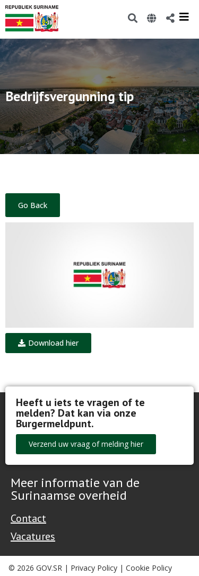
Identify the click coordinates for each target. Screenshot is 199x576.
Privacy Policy (94, 568)
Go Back (32, 205)
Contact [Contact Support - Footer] (28, 518)
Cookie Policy (149, 568)
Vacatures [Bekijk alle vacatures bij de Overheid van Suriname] (33, 536)
